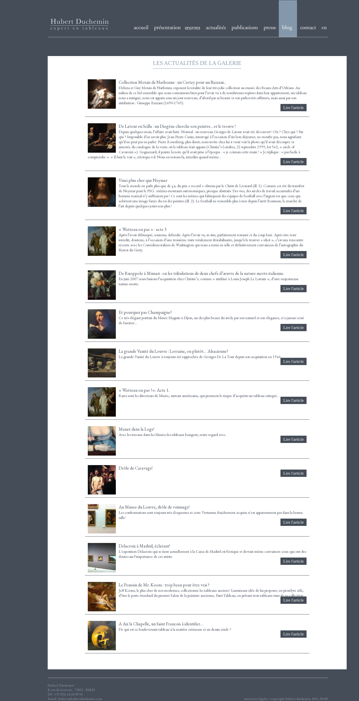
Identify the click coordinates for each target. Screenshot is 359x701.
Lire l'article (293, 107)
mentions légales (256, 699)
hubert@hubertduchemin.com (80, 699)
